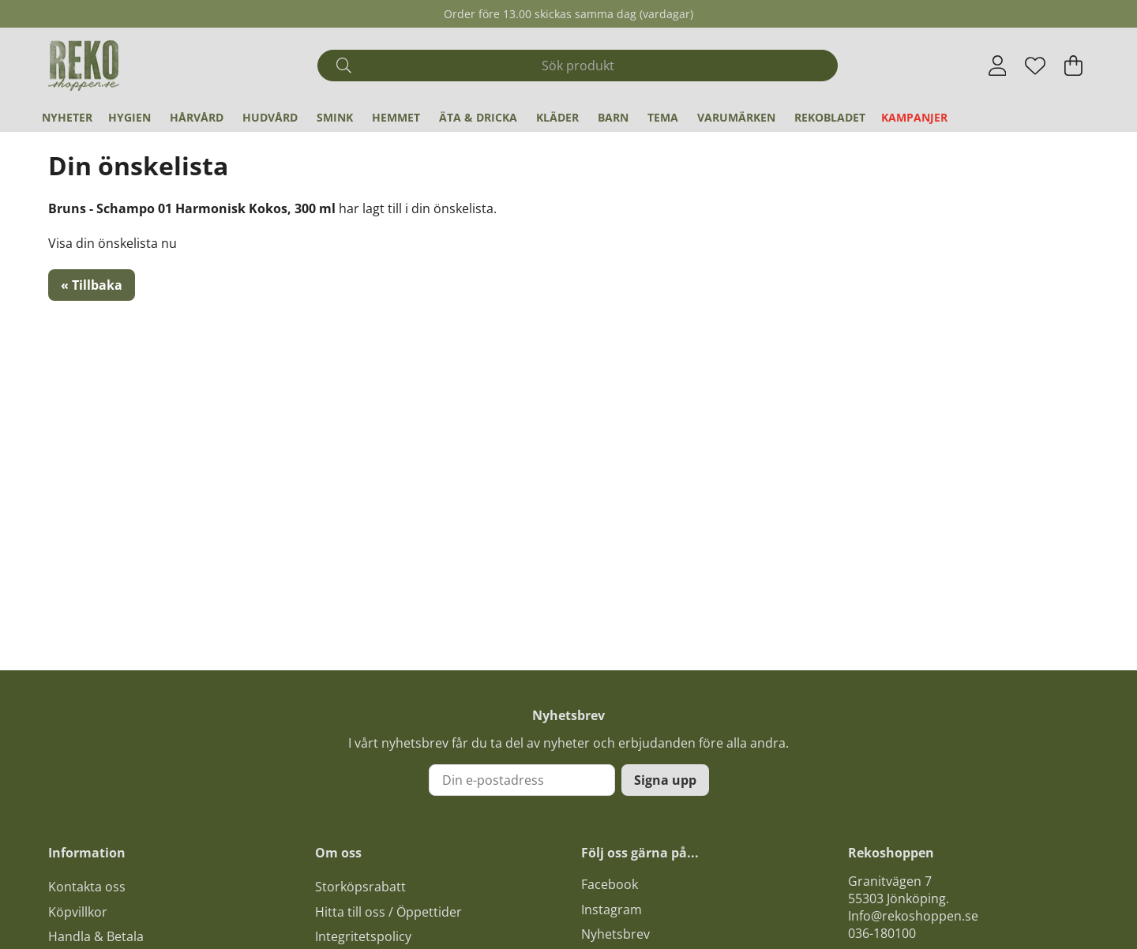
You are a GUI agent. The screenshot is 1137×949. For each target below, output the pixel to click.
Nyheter (67, 117)
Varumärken (736, 117)
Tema (662, 117)
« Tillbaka (91, 285)
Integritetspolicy (363, 936)
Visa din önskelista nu (112, 243)
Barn (613, 117)
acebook (612, 884)
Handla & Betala (96, 936)
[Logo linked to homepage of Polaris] (83, 65)
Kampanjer (914, 117)
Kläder (557, 117)
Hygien (129, 117)
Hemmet (396, 117)
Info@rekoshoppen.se (913, 916)
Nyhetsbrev (615, 934)
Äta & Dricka (478, 117)
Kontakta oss (87, 886)
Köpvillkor (77, 912)
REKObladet (829, 117)
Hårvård (196, 117)
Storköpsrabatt (360, 886)
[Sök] (577, 65)
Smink (335, 117)
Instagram (611, 909)
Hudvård (270, 117)
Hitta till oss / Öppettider (388, 912)
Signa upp (665, 780)
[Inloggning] (997, 65)
